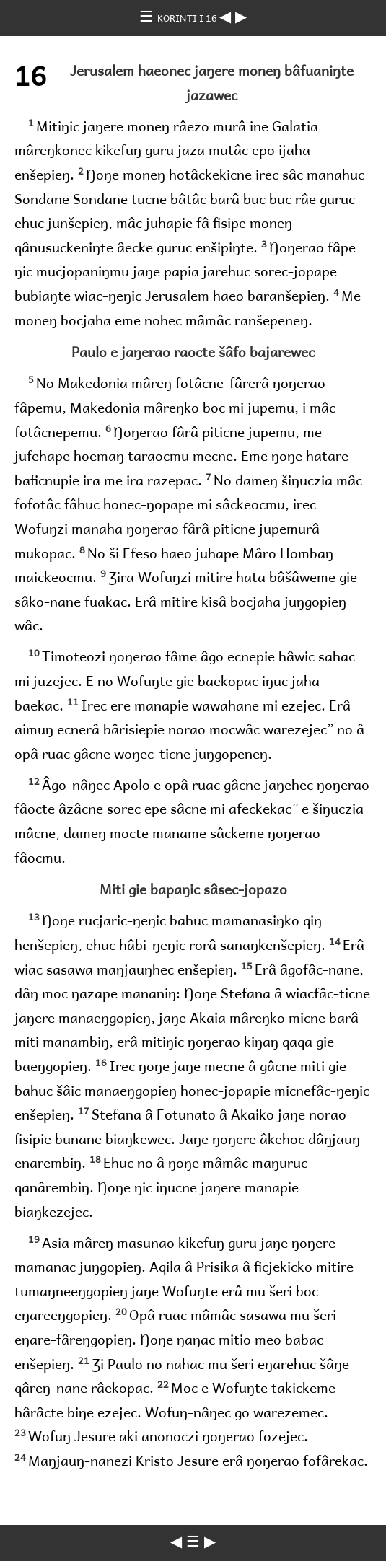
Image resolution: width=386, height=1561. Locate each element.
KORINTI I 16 (188, 17)
